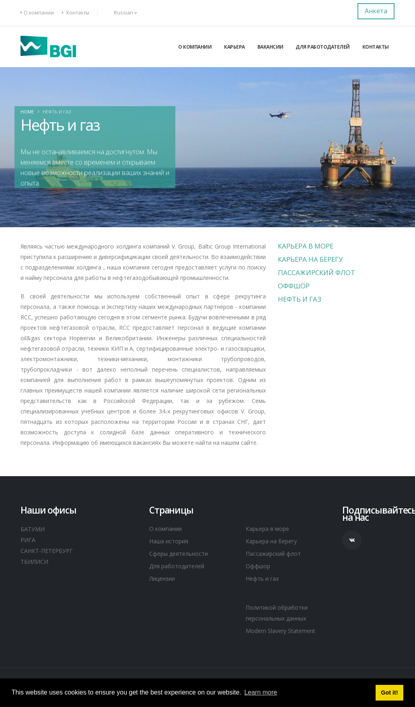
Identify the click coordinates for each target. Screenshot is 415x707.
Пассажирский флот (316, 272)
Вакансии (270, 46)
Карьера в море (305, 246)
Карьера (234, 46)
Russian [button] (121, 12)
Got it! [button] (389, 692)
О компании (37, 12)
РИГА (29, 539)
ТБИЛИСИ (36, 560)
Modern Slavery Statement (285, 634)
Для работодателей (323, 46)
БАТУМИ (34, 529)
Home (27, 112)
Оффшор (294, 285)
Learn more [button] (260, 692)
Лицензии (165, 580)
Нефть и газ (299, 299)
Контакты (75, 12)
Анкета (376, 10)
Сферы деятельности (182, 555)
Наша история (171, 542)
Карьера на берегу (310, 259)
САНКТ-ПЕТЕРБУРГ (49, 550)
